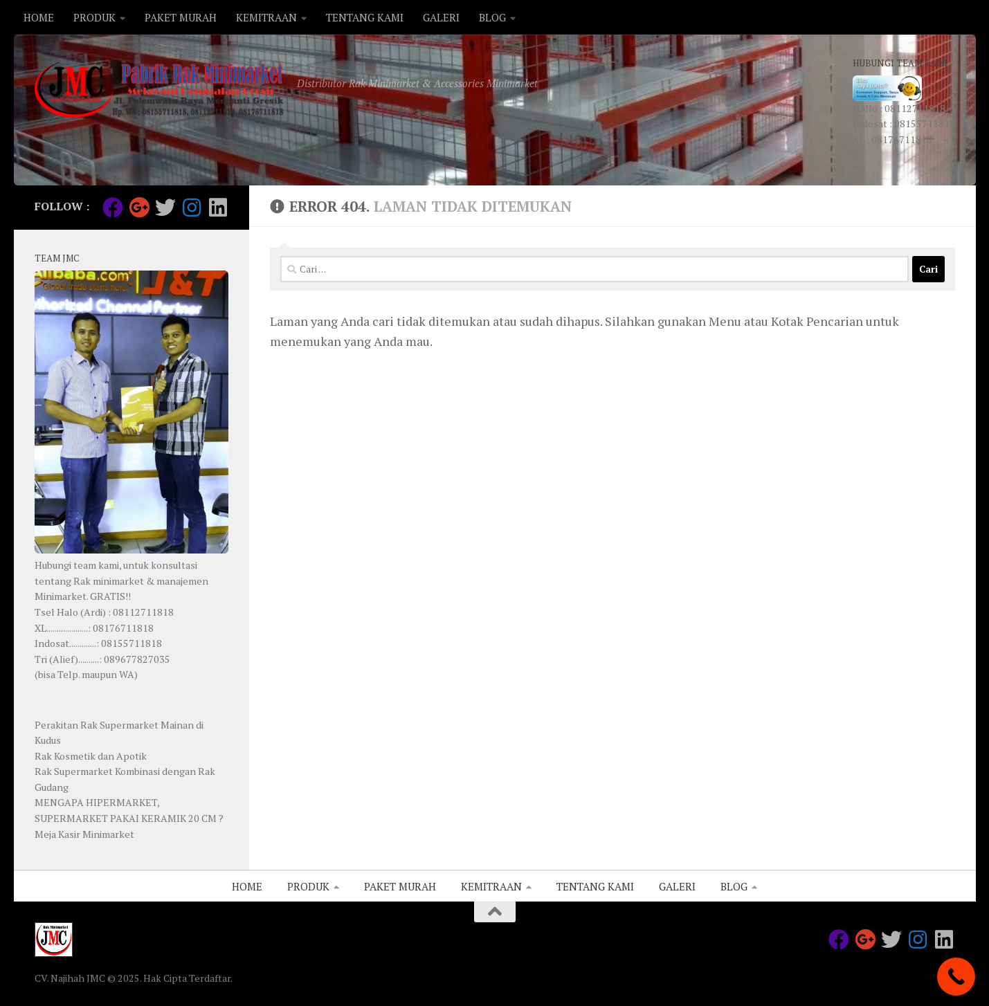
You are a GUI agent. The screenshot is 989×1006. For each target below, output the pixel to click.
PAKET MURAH (181, 17)
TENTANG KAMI (364, 17)
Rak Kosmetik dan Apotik (91, 755)
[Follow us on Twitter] (165, 207)
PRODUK (94, 17)
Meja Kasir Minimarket (84, 834)
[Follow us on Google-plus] (139, 207)
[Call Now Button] (956, 977)
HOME (39, 17)
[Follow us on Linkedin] (218, 207)
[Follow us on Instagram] (191, 207)
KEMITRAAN (266, 17)
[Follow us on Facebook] (112, 207)
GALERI (441, 17)
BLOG (492, 17)
